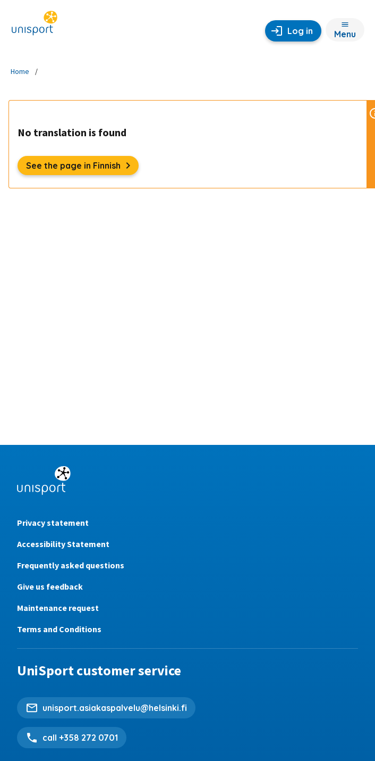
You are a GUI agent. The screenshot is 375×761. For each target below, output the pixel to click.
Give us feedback (50, 586)
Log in (300, 31)
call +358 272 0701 (80, 737)
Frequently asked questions (70, 565)
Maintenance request (58, 607)
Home (20, 71)
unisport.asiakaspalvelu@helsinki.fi (114, 707)
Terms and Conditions (59, 629)
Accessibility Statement (63, 544)
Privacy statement (53, 522)
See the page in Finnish (82, 165)
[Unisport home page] (34, 27)
